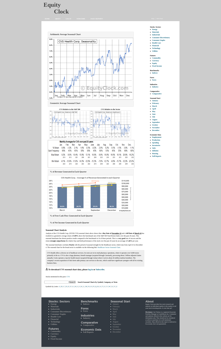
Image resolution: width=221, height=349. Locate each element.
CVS (68, 277)
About (57, 19)
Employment (156, 137)
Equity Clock (61, 7)
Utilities (155, 51)
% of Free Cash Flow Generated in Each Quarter (71, 216)
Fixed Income (157, 66)
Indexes (155, 73)
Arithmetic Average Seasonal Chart (65, 34)
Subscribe (81, 19)
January (155, 101)
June (154, 114)
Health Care (156, 43)
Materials (155, 32)
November (156, 128)
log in (90, 269)
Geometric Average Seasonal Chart (65, 103)
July (153, 117)
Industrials (156, 35)
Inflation (155, 151)
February (155, 103)
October (155, 125)
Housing (155, 154)
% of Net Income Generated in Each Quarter (69, 223)
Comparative (157, 94)
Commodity (156, 58)
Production (156, 140)
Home (47, 19)
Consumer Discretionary (161, 38)
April (154, 109)
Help (152, 18)
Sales (154, 148)
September (156, 122)
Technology (156, 48)
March (154, 106)
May (153, 111)
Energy (154, 29)
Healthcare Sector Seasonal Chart (109, 247)
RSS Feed (160, 18)
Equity (154, 63)
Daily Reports (97, 19)
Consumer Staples (158, 40)
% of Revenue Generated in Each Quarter (68, 172)
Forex (154, 80)
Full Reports (156, 156)
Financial (155, 46)
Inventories (156, 145)
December (155, 130)
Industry (155, 87)
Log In (68, 19)
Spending (155, 143)
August (154, 120)
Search (72, 282)
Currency (155, 61)
